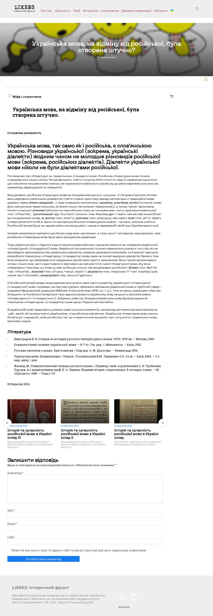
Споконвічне (110, 10)
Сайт (10, 537)
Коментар (15, 473)
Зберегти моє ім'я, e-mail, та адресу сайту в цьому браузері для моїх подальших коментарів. (79, 550)
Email (12, 523)
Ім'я (11, 510)
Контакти (161, 10)
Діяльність (62, 10)
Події (76, 10)
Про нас (46, 10)
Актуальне (90, 10)
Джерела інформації (136, 10)
